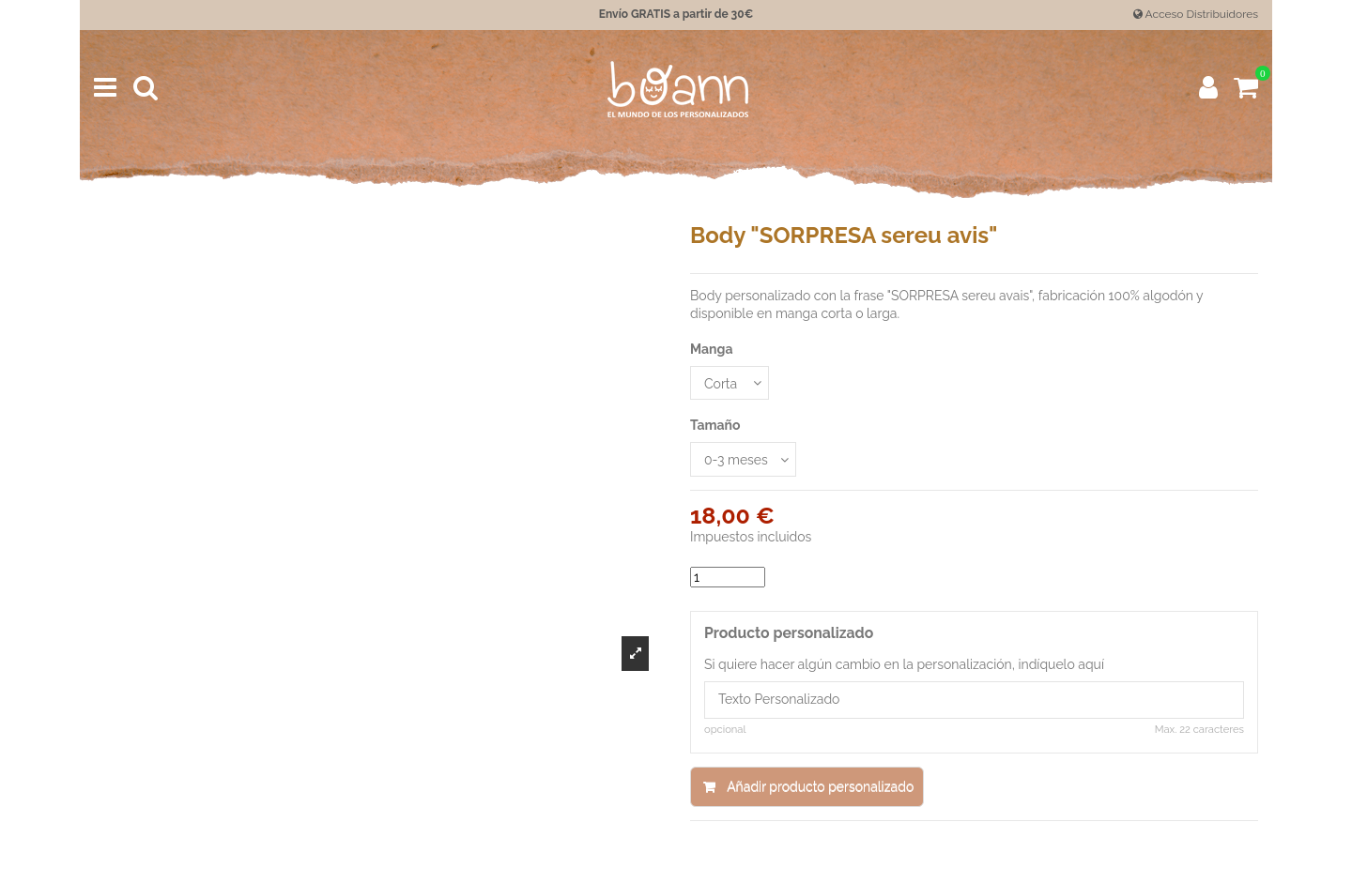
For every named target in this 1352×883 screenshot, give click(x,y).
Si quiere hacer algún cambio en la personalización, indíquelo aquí (904, 664)
